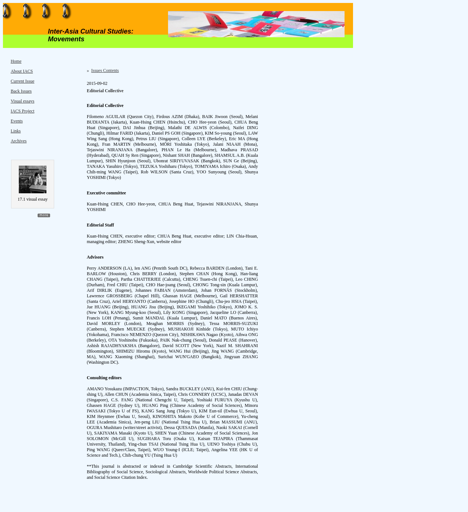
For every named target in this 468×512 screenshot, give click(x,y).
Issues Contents (105, 70)
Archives (19, 140)
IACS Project (22, 111)
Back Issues (21, 91)
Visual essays (22, 101)
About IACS (22, 71)
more (44, 215)
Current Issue (22, 81)
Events (17, 121)
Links (16, 131)
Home (16, 61)
